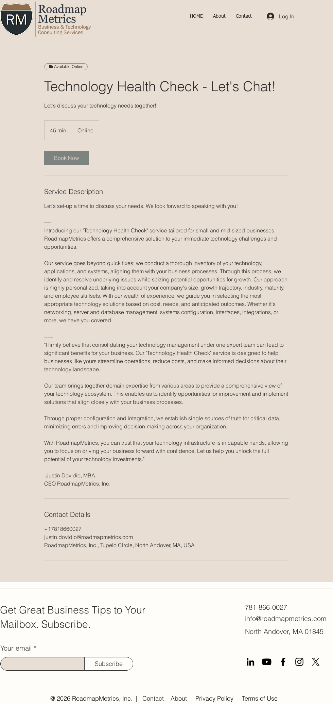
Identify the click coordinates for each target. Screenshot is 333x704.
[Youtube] (266, 661)
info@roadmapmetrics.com (286, 618)
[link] (66, 158)
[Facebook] (283, 661)
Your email (16, 648)
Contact (153, 698)
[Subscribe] (108, 664)
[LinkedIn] (250, 661)
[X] (315, 661)
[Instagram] (299, 661)
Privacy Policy (214, 698)
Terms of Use (260, 698)
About (179, 698)
